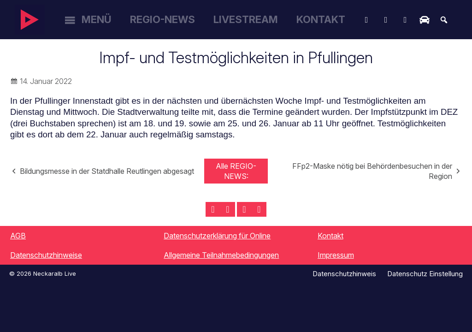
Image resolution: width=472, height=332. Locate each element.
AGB (18, 235)
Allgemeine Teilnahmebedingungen (221, 255)
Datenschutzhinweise (46, 255)
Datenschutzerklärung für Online (217, 235)
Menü (97, 19)
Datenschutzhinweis (344, 273)
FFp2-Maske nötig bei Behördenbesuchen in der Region (372, 171)
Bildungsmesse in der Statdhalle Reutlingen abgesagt (107, 171)
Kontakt (320, 19)
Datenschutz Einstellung (425, 273)
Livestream (245, 19)
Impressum (336, 255)
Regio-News (162, 19)
